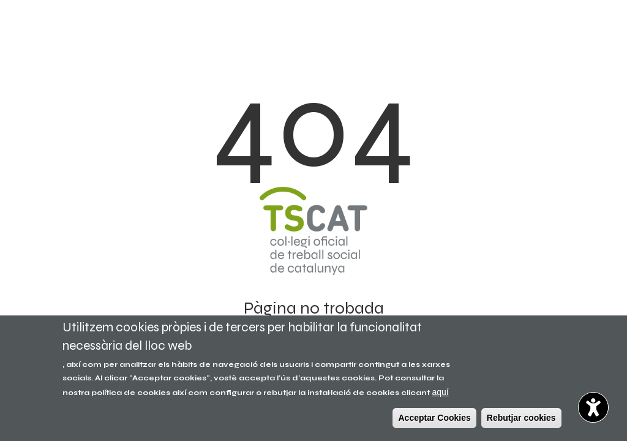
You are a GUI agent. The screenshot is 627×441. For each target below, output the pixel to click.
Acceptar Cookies (434, 418)
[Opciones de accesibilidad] (593, 407)
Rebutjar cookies (521, 418)
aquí (440, 392)
